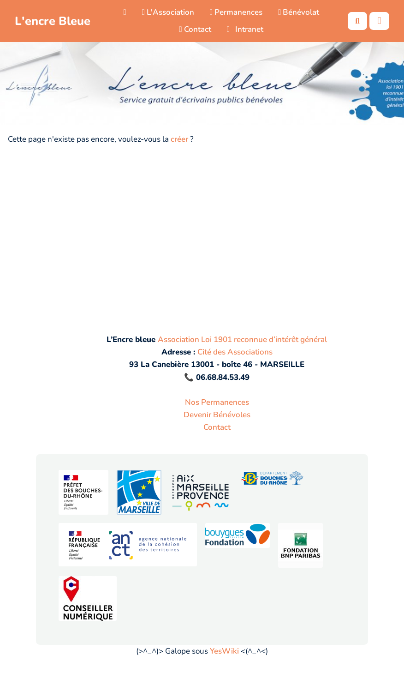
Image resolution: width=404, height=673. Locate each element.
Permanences (236, 12)
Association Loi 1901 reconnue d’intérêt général (242, 339)
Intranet (245, 29)
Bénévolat (298, 12)
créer (179, 139)
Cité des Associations (235, 352)
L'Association (168, 12)
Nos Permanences (217, 402)
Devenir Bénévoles (217, 414)
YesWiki (224, 651)
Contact (195, 29)
